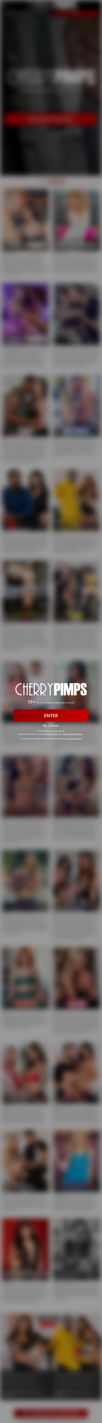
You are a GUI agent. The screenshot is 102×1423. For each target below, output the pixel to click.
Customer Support (73, 738)
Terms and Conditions (73, 734)
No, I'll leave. (51, 725)
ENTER (51, 715)
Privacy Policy (52, 734)
